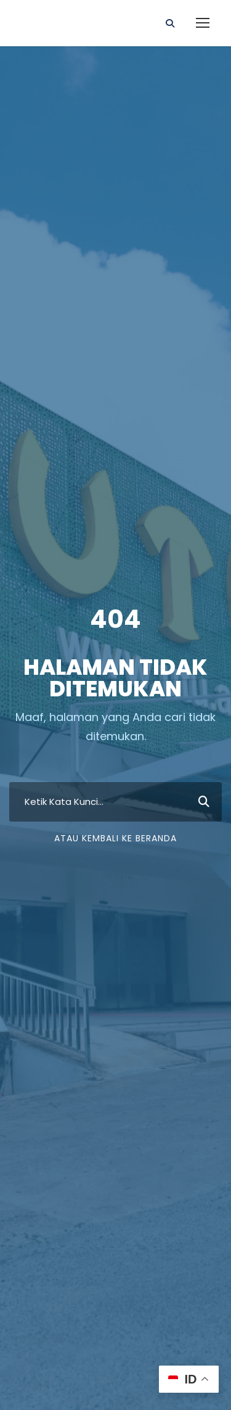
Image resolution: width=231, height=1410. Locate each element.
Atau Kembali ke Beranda (115, 838)
